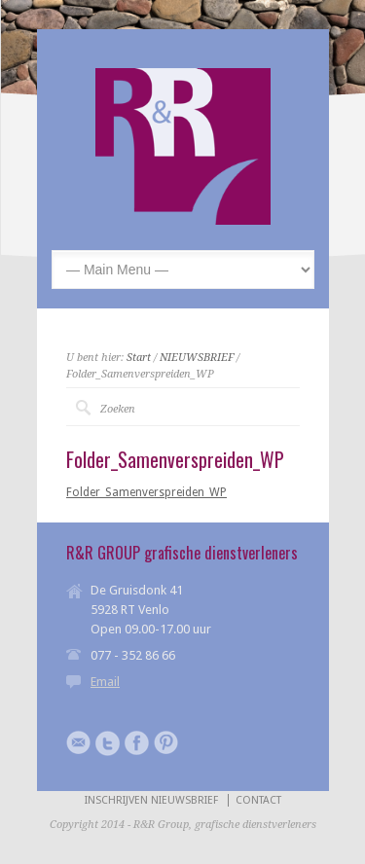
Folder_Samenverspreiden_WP (146, 492)
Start (139, 357)
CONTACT (258, 800)
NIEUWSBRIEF (197, 357)
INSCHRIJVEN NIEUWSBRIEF (151, 800)
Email (105, 681)
